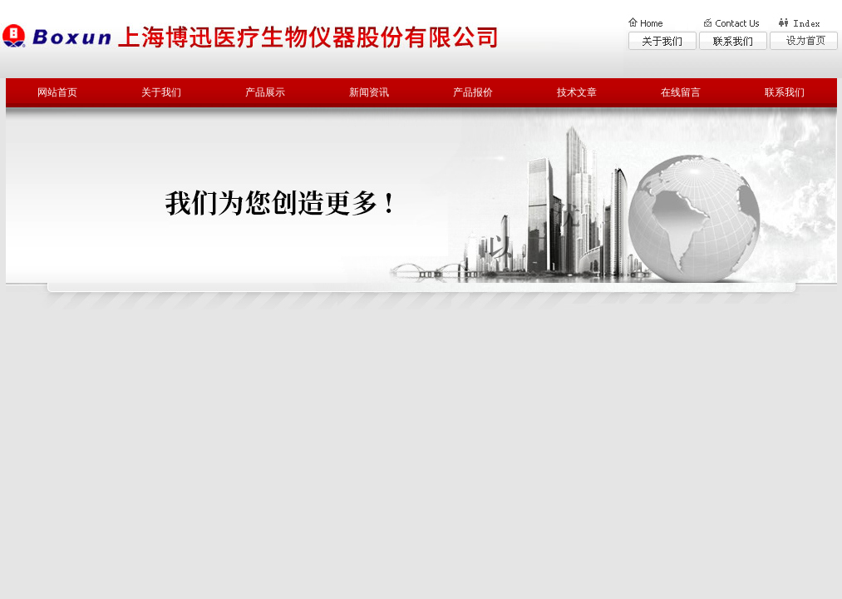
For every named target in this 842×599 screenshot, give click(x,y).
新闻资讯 (369, 92)
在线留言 (681, 92)
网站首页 (57, 92)
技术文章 (577, 92)
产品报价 (473, 92)
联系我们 (785, 92)
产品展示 (265, 92)
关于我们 (161, 92)
